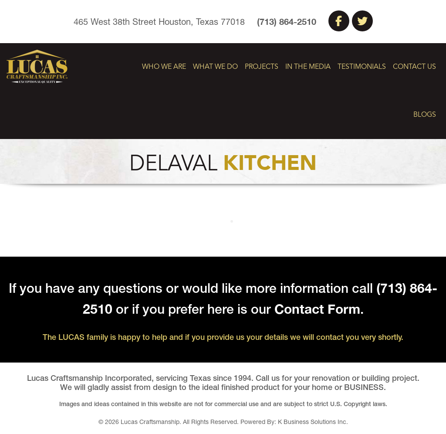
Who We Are (164, 67)
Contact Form (317, 309)
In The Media (308, 67)
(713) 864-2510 (286, 21)
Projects (261, 67)
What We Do (215, 67)
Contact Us (414, 67)
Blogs (424, 115)
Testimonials (362, 67)
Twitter (362, 20)
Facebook (338, 20)
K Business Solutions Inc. (313, 421)
